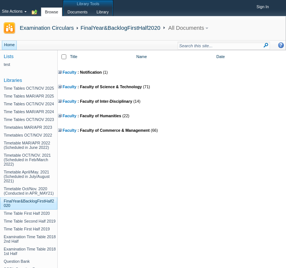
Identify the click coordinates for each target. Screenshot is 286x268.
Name (141, 56)
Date (220, 56)
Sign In (263, 6)
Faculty (67, 72)
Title (73, 56)
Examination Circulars (47, 28)
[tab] (52, 8)
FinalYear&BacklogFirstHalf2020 (120, 28)
